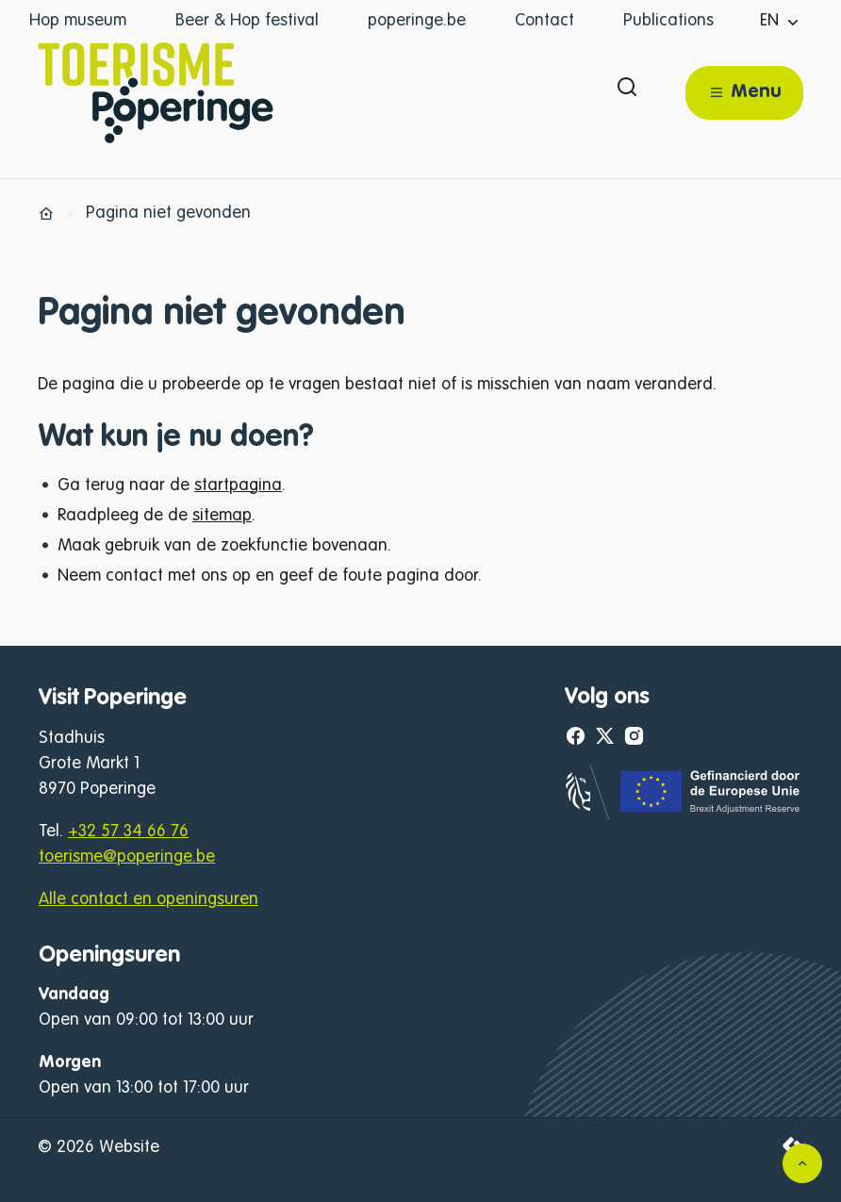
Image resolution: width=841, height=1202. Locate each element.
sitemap (222, 515)
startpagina (238, 485)
